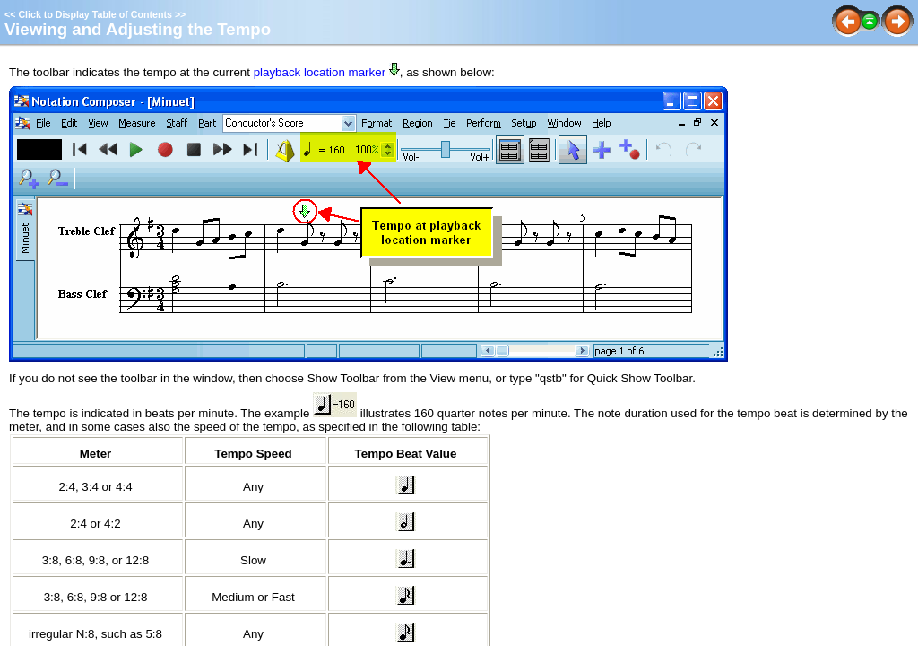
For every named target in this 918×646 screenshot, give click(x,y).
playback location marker (319, 72)
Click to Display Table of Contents (95, 14)
